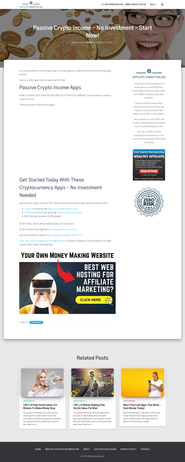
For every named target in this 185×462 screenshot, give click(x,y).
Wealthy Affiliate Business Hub (62, 449)
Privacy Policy (128, 449)
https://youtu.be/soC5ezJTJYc (61, 229)
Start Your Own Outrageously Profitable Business (43, 240)
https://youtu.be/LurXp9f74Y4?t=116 (64, 235)
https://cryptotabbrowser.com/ (62, 208)
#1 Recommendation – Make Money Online (123, 4)
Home (38, 449)
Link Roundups (36, 322)
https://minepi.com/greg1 (69, 212)
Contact (145, 449)
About (86, 449)
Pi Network (30, 212)
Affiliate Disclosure (105, 449)
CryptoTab (29, 208)
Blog (153, 4)
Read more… (32, 424)
